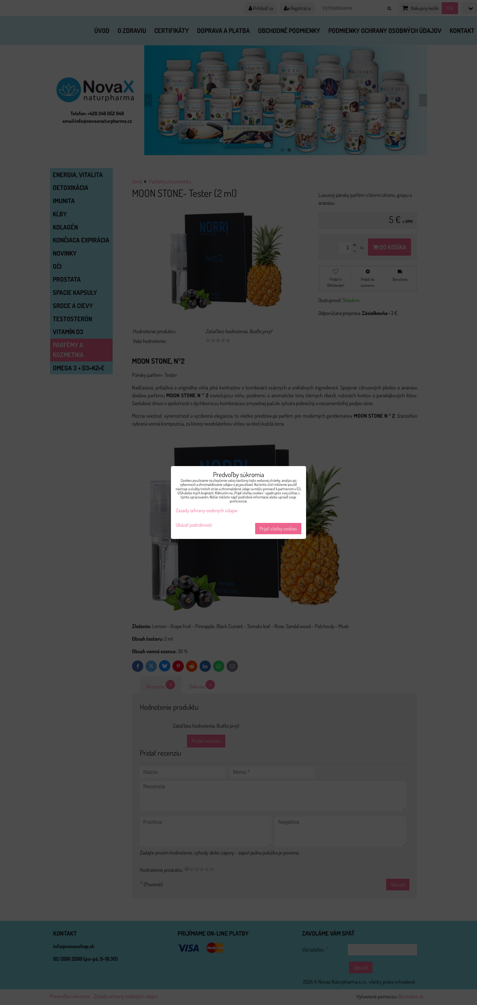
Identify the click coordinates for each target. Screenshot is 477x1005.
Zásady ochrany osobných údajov (207, 510)
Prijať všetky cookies (278, 528)
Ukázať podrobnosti (194, 525)
